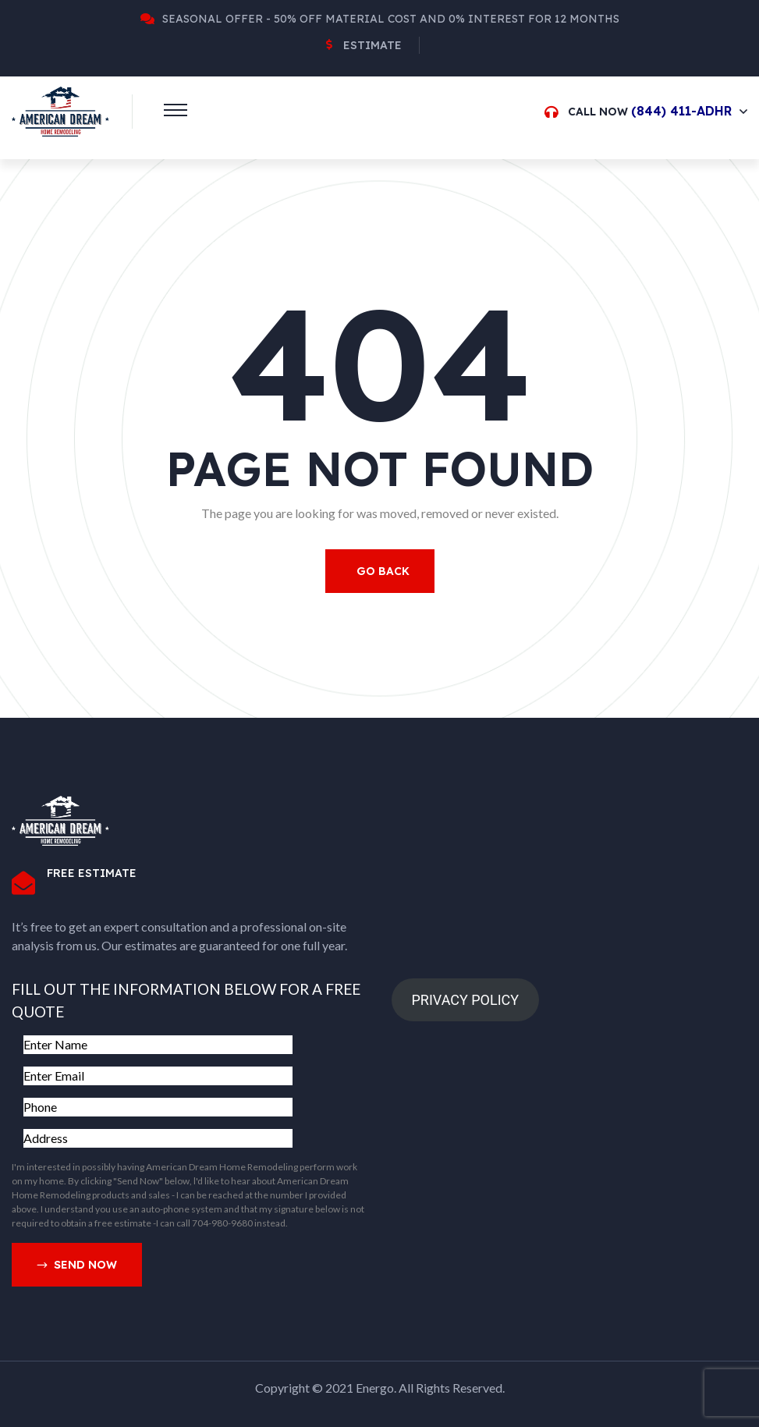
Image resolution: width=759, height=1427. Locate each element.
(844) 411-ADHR (681, 111)
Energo (375, 1387)
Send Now (77, 1265)
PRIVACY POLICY (465, 1000)
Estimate (372, 45)
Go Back (383, 571)
